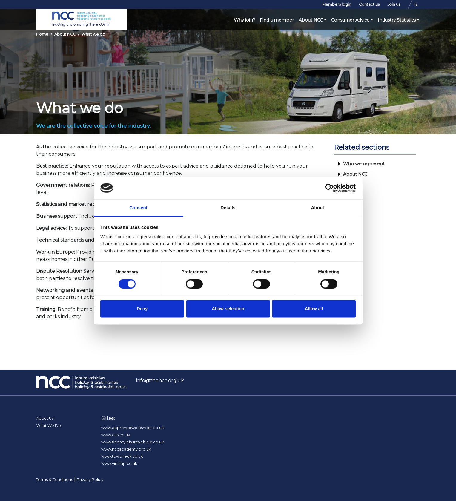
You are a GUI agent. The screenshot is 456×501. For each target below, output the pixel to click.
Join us (393, 4)
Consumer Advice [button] (350, 20)
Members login (336, 4)
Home (42, 34)
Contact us (369, 4)
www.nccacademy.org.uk (126, 449)
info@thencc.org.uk (160, 380)
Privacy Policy (90, 479)
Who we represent (364, 163)
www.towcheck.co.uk (122, 456)
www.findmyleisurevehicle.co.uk (132, 442)
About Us (44, 418)
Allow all (314, 308)
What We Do (48, 425)
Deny (142, 308)
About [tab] (317, 207)
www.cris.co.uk (115, 435)
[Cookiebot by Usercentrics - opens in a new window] (329, 187)
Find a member (277, 20)
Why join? (244, 20)
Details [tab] (228, 207)
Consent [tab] (138, 207)
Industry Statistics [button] (397, 20)
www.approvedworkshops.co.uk (132, 427)
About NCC (65, 34)
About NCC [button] (311, 20)
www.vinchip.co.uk (119, 463)
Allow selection (228, 308)
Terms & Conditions (54, 479)
